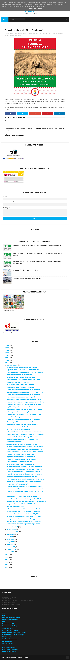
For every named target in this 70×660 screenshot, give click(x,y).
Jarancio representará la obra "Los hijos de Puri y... (24, 481)
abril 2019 (10, 544)
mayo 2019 (10, 542)
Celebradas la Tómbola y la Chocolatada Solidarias (24, 449)
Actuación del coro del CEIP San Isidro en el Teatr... (23, 509)
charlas (55, 33)
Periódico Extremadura (10, 639)
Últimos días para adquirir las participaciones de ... (24, 477)
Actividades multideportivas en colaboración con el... (25, 489)
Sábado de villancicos (14, 442)
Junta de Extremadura (10, 630)
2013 (7, 567)
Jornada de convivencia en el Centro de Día (21, 444)
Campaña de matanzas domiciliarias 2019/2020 (22, 514)
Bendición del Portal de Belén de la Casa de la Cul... (24, 474)
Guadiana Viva (7, 628)
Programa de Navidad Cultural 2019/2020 (20, 504)
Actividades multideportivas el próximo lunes (22, 424)
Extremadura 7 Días (9, 624)
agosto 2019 (11, 534)
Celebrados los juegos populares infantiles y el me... (24, 372)
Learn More (32, 9)
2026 (7, 345)
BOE (3, 613)
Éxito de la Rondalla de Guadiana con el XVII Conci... (24, 399)
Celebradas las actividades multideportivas (21, 397)
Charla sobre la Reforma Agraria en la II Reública (23, 389)
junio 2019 (10, 539)
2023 (7, 353)
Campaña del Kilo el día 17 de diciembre (20, 454)
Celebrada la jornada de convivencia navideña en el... (25, 432)
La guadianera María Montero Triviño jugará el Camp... (25, 434)
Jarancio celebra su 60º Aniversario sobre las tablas (24, 452)
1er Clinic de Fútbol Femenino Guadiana (20, 385)
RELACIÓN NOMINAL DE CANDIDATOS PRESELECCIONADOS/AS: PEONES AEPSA (37, 245)
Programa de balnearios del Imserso (19, 375)
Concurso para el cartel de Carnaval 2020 (21, 459)
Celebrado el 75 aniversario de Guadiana (27, 278)
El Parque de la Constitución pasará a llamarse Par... (24, 511)
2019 (7, 363)
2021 (7, 358)
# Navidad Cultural (46, 33)
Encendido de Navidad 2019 (15, 494)
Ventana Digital (7, 643)
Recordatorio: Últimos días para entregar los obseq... (24, 524)
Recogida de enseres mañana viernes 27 (20, 387)
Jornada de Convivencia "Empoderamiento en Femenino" (26, 501)
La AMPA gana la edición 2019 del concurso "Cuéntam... (25, 447)
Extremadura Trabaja (9, 626)
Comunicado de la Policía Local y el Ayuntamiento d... (24, 437)
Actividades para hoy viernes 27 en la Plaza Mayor (23, 380)
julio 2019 (10, 537)
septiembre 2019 (13, 532)
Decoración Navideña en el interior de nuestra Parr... (24, 486)
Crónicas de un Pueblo (10, 619)
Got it (40, 9)
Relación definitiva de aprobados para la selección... (24, 521)
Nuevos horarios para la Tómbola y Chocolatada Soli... (25, 491)
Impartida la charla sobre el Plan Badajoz (20, 457)
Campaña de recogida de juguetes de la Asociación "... (25, 402)
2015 (7, 562)
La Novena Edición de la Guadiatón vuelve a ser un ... (24, 392)
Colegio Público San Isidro (11, 617)
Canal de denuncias (9, 652)
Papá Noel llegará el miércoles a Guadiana (21, 407)
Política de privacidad (10, 649)
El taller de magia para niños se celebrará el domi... (24, 469)
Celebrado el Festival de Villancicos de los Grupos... (24, 404)
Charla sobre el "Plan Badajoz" (17, 484)
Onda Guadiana (7, 637)
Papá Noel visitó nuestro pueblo (17, 382)
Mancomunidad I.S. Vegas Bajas (13, 635)
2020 (7, 360)
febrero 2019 (11, 549)
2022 (7, 355)
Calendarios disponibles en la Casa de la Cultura (23, 472)
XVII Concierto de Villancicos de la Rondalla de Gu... (24, 414)
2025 (7, 348)
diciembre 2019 (12, 365)
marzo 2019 (11, 547)
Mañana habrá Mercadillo (15, 506)
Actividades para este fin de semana (19, 462)
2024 (7, 350)
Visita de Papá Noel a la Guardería (18, 429)
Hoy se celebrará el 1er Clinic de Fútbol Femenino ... (24, 370)
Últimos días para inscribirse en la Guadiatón (22, 439)
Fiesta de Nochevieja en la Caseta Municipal (21, 367)
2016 (7, 560)
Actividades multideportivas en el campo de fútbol (24, 409)
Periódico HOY (7, 641)
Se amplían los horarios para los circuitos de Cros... (24, 516)
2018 (7, 555)
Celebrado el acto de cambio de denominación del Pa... (25, 479)
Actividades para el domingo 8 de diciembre (21, 496)
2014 (7, 565)
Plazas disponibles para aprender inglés (20, 422)
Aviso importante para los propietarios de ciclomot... (24, 412)
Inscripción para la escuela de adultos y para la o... (24, 519)
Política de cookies (8, 647)
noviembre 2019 (12, 527)
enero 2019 (11, 552)
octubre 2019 (11, 529)
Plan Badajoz (17, 35)
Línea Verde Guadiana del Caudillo (14, 632)
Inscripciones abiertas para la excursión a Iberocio (24, 466)
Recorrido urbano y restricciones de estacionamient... (25, 417)
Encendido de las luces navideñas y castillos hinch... (24, 499)
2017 (7, 557)
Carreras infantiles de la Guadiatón (18, 427)
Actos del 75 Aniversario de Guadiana (25, 270)
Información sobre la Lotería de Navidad (20, 377)
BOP (3, 615)
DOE (3, 622)
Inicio (5, 19)
